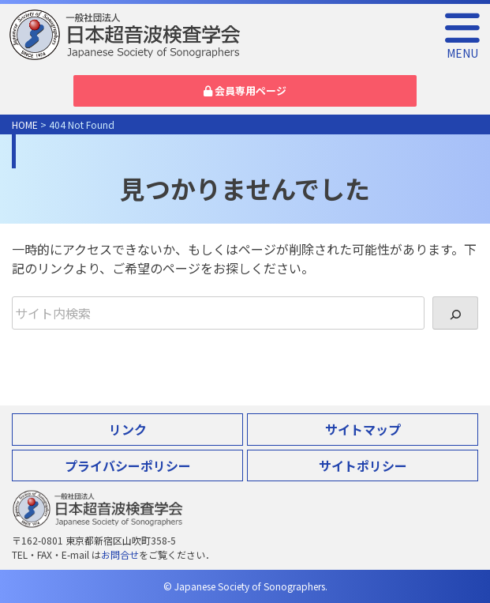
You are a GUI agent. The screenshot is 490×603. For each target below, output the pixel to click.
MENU (462, 46)
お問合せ (120, 554)
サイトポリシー (363, 465)
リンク (128, 429)
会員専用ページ (245, 90)
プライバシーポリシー (128, 465)
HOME (25, 124)
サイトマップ (363, 429)
